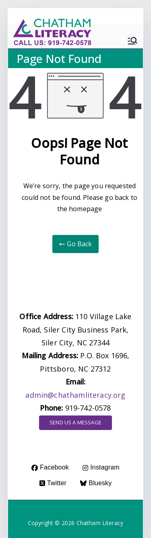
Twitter (52, 483)
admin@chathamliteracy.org (75, 395)
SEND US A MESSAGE (75, 422)
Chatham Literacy (100, 523)
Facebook (50, 467)
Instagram (101, 467)
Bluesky (96, 483)
